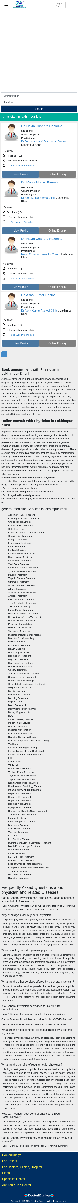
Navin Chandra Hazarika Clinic (40, 254)
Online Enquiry (57, 174)
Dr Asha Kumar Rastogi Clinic (39, 310)
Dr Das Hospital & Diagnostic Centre (43, 141)
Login (59, 4)
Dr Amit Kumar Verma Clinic (38, 197)
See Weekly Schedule (22, 165)
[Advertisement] (39, 50)
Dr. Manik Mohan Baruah (39, 182)
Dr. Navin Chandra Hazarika (41, 126)
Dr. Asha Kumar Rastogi (39, 295)
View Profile (21, 174)
